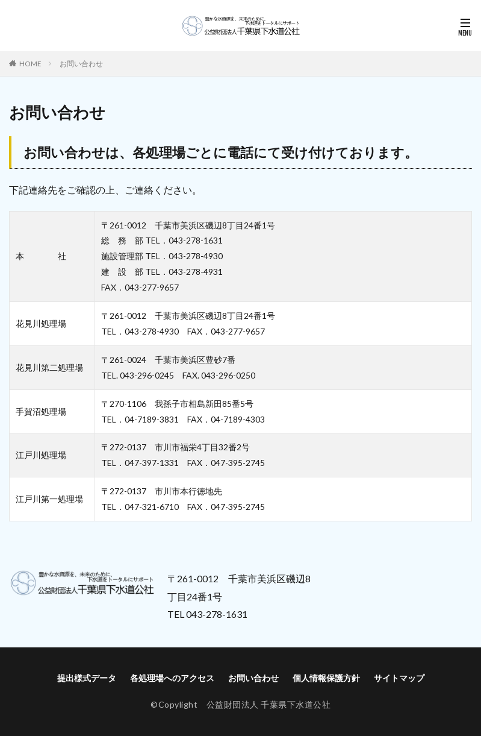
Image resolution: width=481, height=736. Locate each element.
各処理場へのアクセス (172, 678)
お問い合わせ (81, 63)
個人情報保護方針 (326, 678)
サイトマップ (399, 678)
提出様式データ (86, 678)
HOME (30, 63)
